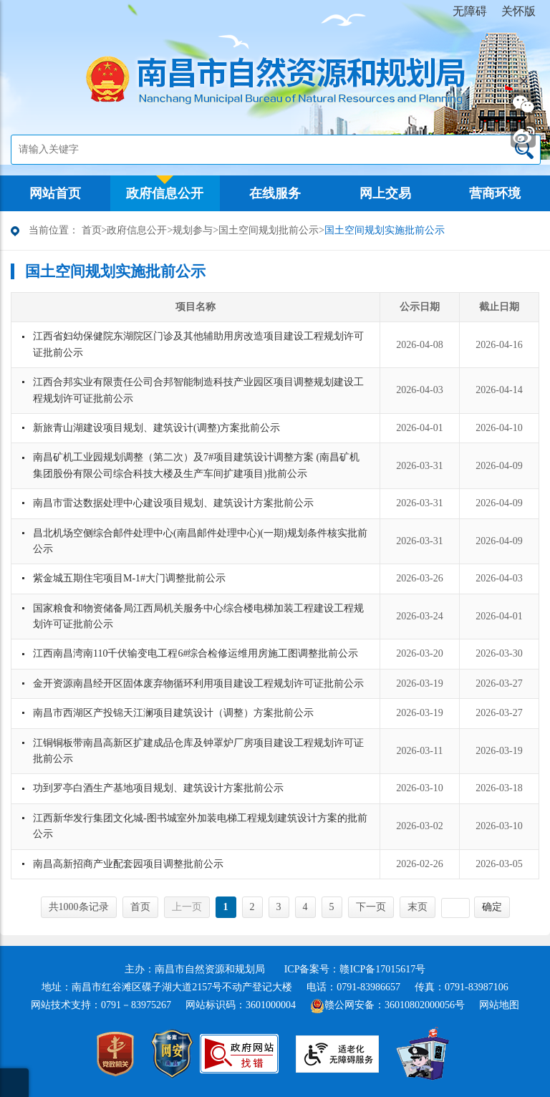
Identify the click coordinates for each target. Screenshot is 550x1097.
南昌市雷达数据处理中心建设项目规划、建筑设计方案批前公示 (173, 503)
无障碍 (470, 11)
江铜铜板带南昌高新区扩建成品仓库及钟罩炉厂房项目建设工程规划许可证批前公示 (198, 751)
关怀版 (518, 11)
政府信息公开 (137, 230)
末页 (417, 907)
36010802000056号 (425, 1005)
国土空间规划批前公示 (268, 230)
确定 (492, 907)
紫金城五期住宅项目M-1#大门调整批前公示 (129, 578)
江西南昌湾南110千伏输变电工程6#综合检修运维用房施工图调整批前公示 (195, 653)
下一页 (371, 907)
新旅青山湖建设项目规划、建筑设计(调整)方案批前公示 (156, 427)
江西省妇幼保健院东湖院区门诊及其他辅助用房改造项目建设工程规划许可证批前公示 (198, 344)
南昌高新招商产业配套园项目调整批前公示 (128, 864)
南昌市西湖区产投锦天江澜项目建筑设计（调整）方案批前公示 (173, 712)
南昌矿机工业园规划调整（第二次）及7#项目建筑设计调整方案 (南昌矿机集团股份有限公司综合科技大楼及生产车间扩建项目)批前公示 (196, 465)
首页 (92, 230)
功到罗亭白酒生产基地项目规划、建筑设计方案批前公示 (158, 788)
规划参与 (193, 230)
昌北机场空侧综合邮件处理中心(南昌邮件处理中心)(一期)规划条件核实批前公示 (200, 541)
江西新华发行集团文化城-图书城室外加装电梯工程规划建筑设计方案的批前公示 (200, 826)
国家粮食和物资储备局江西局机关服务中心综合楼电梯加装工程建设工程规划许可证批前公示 (198, 616)
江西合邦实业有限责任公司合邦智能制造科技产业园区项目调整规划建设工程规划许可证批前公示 (198, 390)
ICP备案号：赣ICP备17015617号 (355, 969)
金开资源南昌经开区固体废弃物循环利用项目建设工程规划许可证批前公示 (198, 683)
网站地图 (499, 1005)
